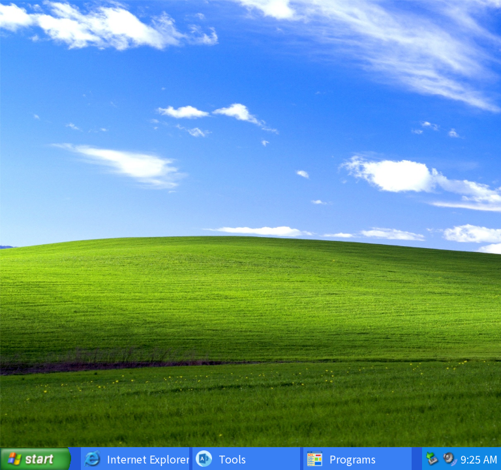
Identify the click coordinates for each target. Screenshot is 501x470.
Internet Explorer (136, 458)
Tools (221, 458)
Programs (341, 458)
